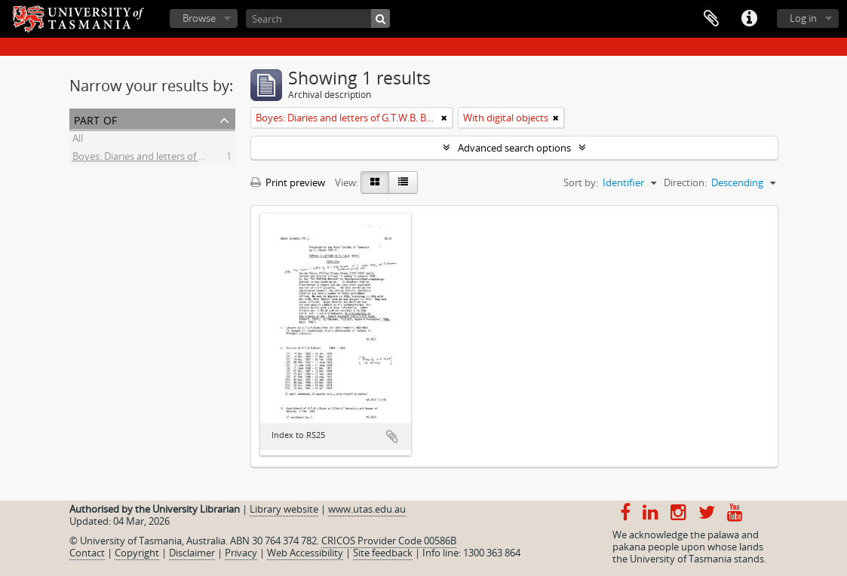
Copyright (137, 552)
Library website (284, 509)
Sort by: (580, 182)
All (77, 140)
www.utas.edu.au (367, 509)
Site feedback (383, 552)
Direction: (685, 182)
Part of (95, 119)
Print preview (287, 182)
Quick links (749, 19)
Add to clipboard (392, 436)
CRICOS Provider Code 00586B (388, 540)
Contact (87, 552)
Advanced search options (514, 148)
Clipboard (711, 19)
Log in (803, 18)
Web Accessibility (305, 552)
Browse (199, 18)
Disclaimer (192, 552)
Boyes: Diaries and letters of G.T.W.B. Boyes (168, 158)
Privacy (241, 552)
